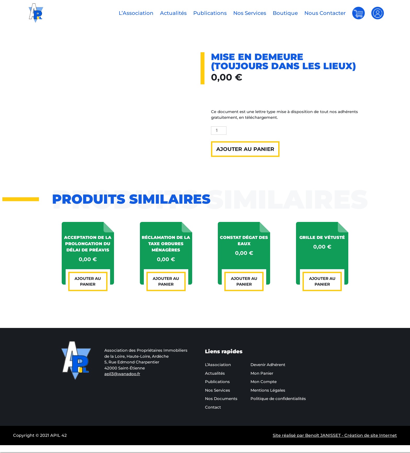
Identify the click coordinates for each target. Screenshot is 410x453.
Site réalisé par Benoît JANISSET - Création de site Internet (335, 435)
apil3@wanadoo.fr (122, 373)
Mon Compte (263, 381)
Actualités (173, 13)
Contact (213, 407)
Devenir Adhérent (267, 364)
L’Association (136, 13)
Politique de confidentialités (278, 398)
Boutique (285, 13)
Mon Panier (261, 373)
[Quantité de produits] (218, 130)
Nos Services (249, 13)
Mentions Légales (267, 390)
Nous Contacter (325, 13)
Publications (210, 13)
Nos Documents (221, 398)
